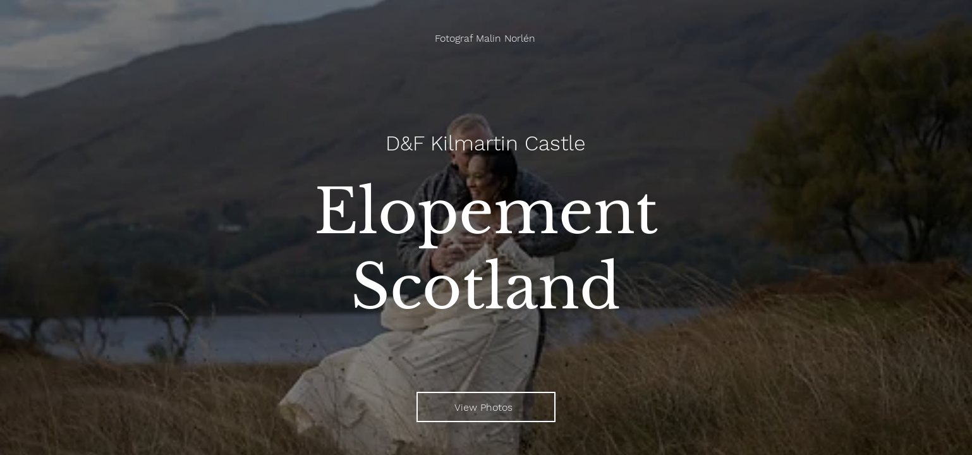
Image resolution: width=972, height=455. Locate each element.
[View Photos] (486, 407)
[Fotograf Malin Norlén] (486, 38)
